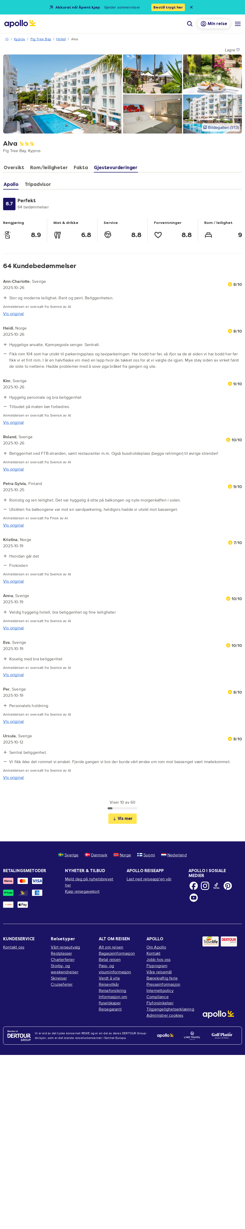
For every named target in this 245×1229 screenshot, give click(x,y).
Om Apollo (156, 947)
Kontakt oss (13, 947)
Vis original (13, 313)
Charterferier (63, 959)
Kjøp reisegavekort (82, 891)
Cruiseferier (61, 984)
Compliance (157, 996)
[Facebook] (194, 886)
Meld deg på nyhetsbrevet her (89, 881)
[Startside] (20, 24)
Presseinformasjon (163, 984)
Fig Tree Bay (40, 39)
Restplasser (61, 953)
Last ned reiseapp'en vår (149, 878)
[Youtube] (194, 898)
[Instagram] (205, 886)
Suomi (146, 854)
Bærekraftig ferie (162, 978)
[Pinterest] (228, 886)
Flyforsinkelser (160, 1002)
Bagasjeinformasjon (117, 953)
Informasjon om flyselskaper (113, 999)
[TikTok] (216, 886)
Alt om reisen (111, 947)
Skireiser (59, 978)
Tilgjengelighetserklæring (170, 1009)
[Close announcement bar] (191, 7)
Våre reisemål (159, 971)
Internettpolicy (160, 990)
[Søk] (190, 24)
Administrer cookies (164, 1015)
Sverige (68, 854)
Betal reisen (110, 959)
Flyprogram (156, 965)
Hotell (61, 39)
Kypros (19, 39)
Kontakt (153, 953)
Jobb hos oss (158, 959)
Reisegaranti (110, 1009)
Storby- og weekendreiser (64, 968)
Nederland (174, 854)
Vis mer (122, 818)
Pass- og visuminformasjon (115, 968)
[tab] (15, 169)
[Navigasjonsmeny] (238, 24)
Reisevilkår (109, 984)
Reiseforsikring (112, 990)
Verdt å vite (109, 978)
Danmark (96, 854)
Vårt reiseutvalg (65, 947)
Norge (122, 854)
